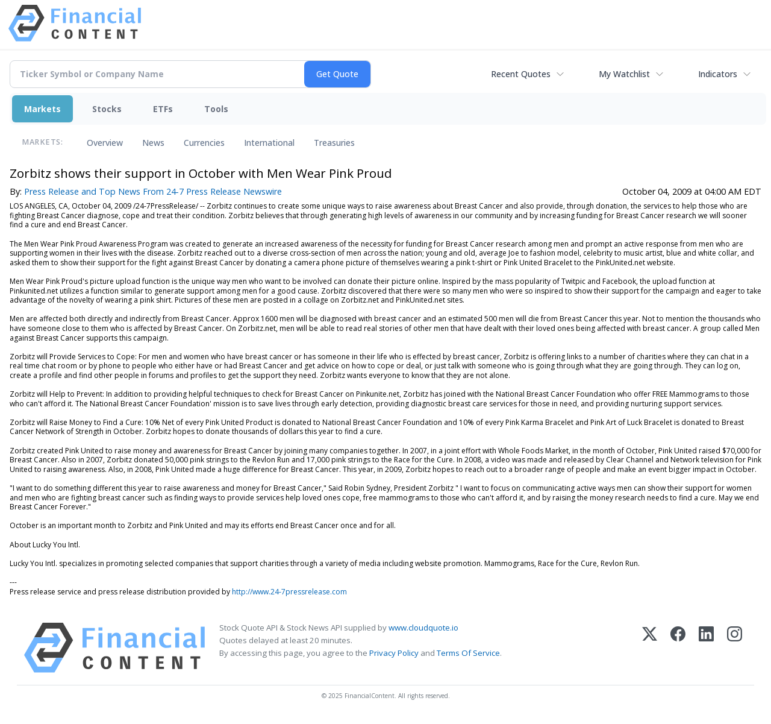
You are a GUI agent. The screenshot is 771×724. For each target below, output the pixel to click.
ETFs (163, 109)
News (153, 142)
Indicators (717, 74)
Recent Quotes (521, 74)
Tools (216, 109)
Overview (105, 142)
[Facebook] (678, 648)
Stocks (107, 109)
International (269, 142)
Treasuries (334, 142)
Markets (42, 109)
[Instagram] (734, 648)
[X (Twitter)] (649, 648)
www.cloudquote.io (423, 627)
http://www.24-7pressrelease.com (289, 592)
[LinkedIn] (706, 648)
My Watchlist (624, 74)
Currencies (204, 142)
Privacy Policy (394, 652)
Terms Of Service (468, 652)
